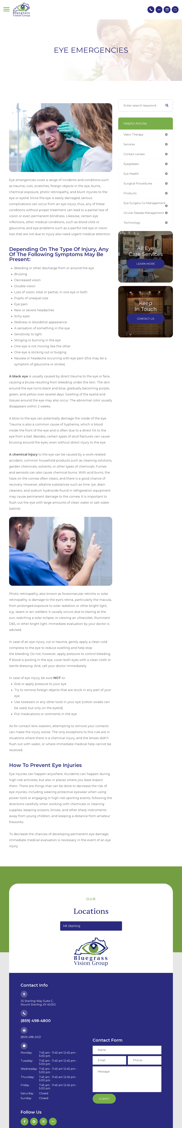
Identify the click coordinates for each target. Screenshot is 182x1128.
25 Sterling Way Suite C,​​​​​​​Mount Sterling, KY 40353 (38, 1002)
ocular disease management (135, 219)
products (130, 194)
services (130, 144)
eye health (132, 174)
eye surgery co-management (135, 206)
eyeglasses (132, 164)
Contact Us (145, 326)
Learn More (145, 271)
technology (132, 230)
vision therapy (135, 134)
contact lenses (135, 154)
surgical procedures (139, 184)
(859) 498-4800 (36, 1020)
